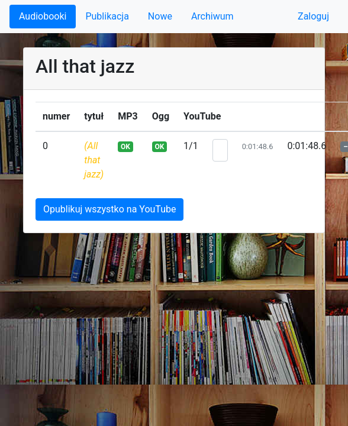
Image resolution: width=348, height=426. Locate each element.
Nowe (160, 16)
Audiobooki (42, 16)
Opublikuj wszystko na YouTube (109, 209)
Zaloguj (313, 16)
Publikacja (106, 16)
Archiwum (212, 16)
